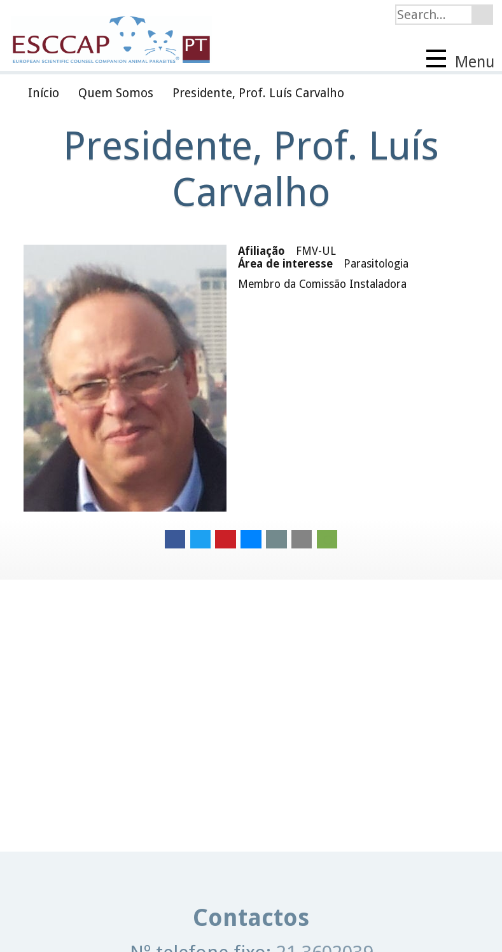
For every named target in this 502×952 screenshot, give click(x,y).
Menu (460, 60)
